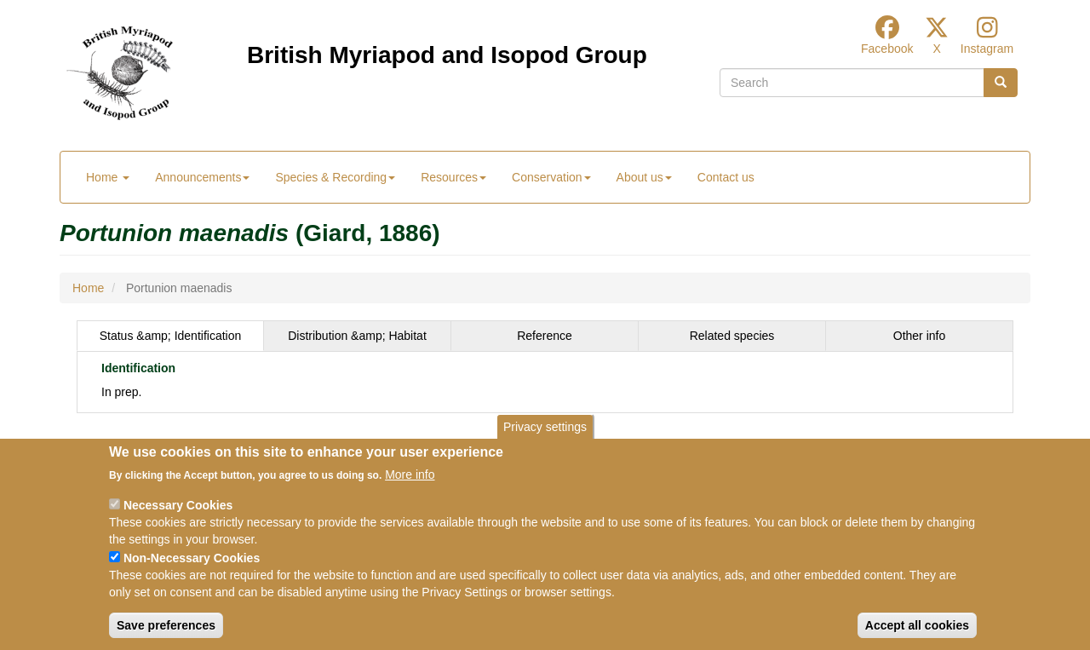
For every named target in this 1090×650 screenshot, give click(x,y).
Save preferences (166, 625)
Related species (732, 335)
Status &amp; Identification (171, 335)
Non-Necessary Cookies (191, 558)
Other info (919, 335)
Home (107, 177)
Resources (453, 177)
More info (409, 474)
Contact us (725, 177)
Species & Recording (335, 177)
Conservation (551, 177)
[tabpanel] (545, 382)
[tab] (170, 335)
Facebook (887, 48)
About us (644, 177)
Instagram (987, 48)
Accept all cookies (917, 625)
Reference (544, 335)
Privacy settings (545, 427)
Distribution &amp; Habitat (357, 335)
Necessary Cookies (177, 505)
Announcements (202, 177)
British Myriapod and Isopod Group (447, 55)
